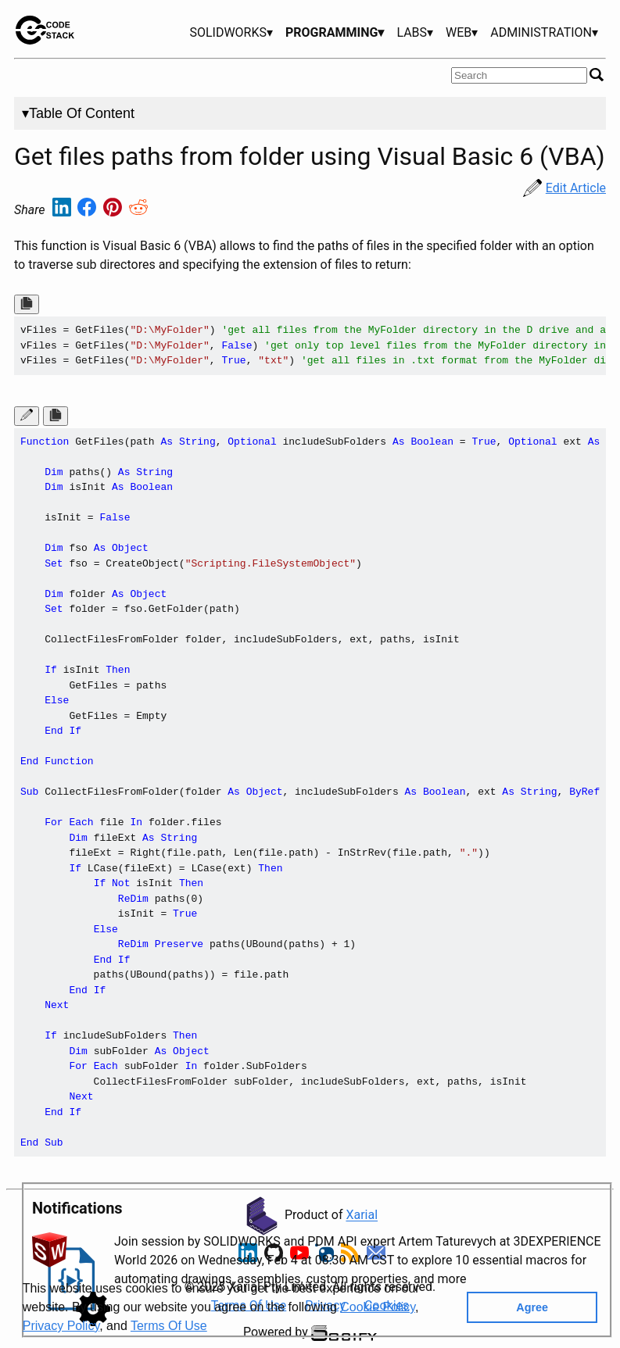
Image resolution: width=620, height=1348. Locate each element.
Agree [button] (532, 1307)
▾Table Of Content (78, 113)
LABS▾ (414, 32)
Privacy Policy (61, 1325)
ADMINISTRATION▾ (544, 32)
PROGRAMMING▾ (334, 32)
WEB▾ (462, 32)
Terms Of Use (169, 1325)
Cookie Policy (377, 1307)
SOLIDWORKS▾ (231, 32)
